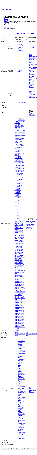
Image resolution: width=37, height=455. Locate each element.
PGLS (16, 254)
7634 (27, 330)
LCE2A (21, 225)
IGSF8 (21, 171)
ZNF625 (17, 317)
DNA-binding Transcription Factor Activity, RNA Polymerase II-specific (33, 71)
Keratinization (22, 102)
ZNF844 (21, 325)
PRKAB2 (22, 257)
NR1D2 (20, 247)
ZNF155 (17, 299)
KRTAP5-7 (18, 212)
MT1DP (21, 238)
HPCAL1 (17, 170)
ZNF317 (22, 304)
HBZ (19, 165)
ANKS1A (17, 123)
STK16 (16, 278)
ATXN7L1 (17, 126)
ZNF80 (31, 34)
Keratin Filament (20, 49)
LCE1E (21, 223)
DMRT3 (21, 145)
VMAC (32, 228)
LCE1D (17, 223)
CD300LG (17, 135)
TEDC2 (22, 281)
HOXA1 (20, 167)
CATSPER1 (22, 132)
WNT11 (17, 292)
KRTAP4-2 (18, 200)
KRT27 (33, 224)
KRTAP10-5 (18, 188)
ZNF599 (21, 316)
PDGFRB (17, 252)
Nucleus (31, 47)
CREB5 (21, 141)
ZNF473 (21, 308)
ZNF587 (17, 316)
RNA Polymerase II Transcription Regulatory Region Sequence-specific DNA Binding (33, 60)
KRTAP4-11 (18, 197)
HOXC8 (21, 168)
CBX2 (16, 133)
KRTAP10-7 (18, 190)
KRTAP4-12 (18, 199)
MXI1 (16, 240)
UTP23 (16, 290)
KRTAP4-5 (18, 203)
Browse (6, 19)
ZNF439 (21, 307)
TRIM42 (17, 287)
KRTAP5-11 (18, 205)
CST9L (16, 142)
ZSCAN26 (17, 328)
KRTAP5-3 (18, 208)
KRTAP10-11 (18, 185)
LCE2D (17, 228)
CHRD (20, 136)
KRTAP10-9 (20, 34)
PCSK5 (17, 250)
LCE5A (21, 232)
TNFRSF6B (21, 284)
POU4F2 (22, 255)
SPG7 (20, 275)
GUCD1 (21, 164)
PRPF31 (17, 258)
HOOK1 (28, 224)
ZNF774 (17, 322)
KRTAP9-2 (18, 215)
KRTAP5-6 (18, 211)
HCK (22, 165)
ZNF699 (17, 320)
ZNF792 (17, 324)
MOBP (16, 238)
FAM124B (21, 148)
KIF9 (16, 177)
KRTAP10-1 (18, 184)
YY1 (16, 295)
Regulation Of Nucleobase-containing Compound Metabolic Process (22, 426)
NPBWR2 (17, 246)
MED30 (17, 237)
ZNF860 (17, 327)
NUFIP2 (17, 249)
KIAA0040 (21, 176)
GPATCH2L (21, 162)
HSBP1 (22, 170)
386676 (17, 330)
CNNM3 (20, 139)
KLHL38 (20, 177)
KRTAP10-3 (18, 187)
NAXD (16, 241)
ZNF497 (17, 311)
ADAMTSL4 (21, 120)
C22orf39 (22, 130)
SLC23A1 (17, 267)
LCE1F (16, 225)
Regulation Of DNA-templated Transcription (22, 395)
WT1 (20, 292)
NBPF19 (21, 241)
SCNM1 (22, 264)
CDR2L (33, 221)
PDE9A (21, 250)
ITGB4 (16, 174)
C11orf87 (17, 130)
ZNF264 (17, 302)
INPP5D (17, 173)
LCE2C (21, 226)
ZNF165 (21, 299)
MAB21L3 (22, 234)
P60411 (17, 336)
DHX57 (17, 145)
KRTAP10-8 (18, 191)
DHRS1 (22, 144)
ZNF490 (17, 310)
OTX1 (21, 249)
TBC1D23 (17, 279)
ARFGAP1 (17, 124)
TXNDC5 (22, 287)
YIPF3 (22, 293)
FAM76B (17, 153)
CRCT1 (17, 141)
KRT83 (21, 179)
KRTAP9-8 (18, 220)
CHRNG (17, 138)
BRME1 (17, 129)
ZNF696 (17, 319)
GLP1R (17, 161)
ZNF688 (21, 317)
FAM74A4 (17, 152)
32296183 (13, 22)
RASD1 (21, 261)
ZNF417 (21, 305)
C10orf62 (21, 129)
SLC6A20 (17, 269)
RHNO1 (17, 263)
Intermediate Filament (21, 46)
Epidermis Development (21, 349)
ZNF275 (21, 302)
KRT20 (16, 179)
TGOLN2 (17, 282)
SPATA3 (22, 272)
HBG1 (16, 165)
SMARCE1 (18, 270)
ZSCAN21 (22, 327)
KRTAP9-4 (18, 219)
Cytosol (20, 44)
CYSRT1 (17, 144)
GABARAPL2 (18, 158)
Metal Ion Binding (31, 86)
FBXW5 (17, 155)
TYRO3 (22, 289)
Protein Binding (20, 70)
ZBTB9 (22, 296)
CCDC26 (20, 133)
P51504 (28, 336)
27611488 (31, 115)
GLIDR (21, 159)
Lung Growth (21, 438)
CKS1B (22, 138)
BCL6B (17, 127)
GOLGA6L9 (29, 222)
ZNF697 (21, 319)
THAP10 (22, 282)
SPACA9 (17, 272)
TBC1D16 (21, 278)
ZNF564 (17, 313)
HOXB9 (17, 168)
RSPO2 (21, 263)
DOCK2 (17, 147)
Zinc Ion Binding (31, 83)
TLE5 (16, 284)
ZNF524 (21, 311)
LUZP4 (17, 234)
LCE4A (17, 232)
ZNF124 (22, 298)
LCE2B (17, 226)
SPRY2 (21, 276)
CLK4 (16, 139)
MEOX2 (21, 237)
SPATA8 (17, 275)
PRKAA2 (17, 257)
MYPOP (20, 240)
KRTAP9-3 (18, 217)
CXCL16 (21, 142)
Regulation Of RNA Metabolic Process (22, 407)
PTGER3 (21, 258)
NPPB (16, 247)
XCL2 (18, 293)
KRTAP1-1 (18, 180)
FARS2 (22, 153)
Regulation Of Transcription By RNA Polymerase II (33, 94)
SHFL (21, 266)
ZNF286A (17, 304)
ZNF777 (21, 322)
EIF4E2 (21, 147)
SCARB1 (17, 264)
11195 (16, 332)
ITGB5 (20, 174)
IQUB (21, 173)
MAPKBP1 (18, 235)
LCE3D (17, 231)
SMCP (23, 270)
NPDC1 (22, 246)
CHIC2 (16, 136)
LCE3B (17, 229)
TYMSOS (17, 289)
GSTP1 (16, 164)
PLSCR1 (17, 255)
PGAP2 (22, 252)
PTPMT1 (17, 260)
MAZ (22, 235)
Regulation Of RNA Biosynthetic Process (22, 401)
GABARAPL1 (18, 156)
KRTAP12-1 (18, 193)
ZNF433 (17, 307)
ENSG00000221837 (20, 334)
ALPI (22, 121)
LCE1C (21, 222)
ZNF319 (17, 305)
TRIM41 (20, 285)
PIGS (19, 254)
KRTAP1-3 (18, 182)
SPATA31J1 (18, 273)
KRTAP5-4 (18, 209)
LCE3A (21, 228)
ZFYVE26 (17, 298)
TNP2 (16, 285)
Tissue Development (21, 390)
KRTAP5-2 (18, 206)
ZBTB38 (17, 296)
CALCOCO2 (33, 219)
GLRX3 (21, 161)
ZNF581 (21, 314)
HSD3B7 (17, 171)
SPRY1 (16, 276)
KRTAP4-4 (18, 202)
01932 (27, 332)
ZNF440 (17, 308)
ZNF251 (21, 301)
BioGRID (6, 28)
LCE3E (21, 231)
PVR (21, 260)
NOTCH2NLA (18, 244)
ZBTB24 (19, 295)
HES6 (16, 167)
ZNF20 (16, 301)
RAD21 (28, 228)
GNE (16, 162)
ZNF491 (21, 310)
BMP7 (21, 127)
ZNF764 (21, 320)
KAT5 (16, 176)
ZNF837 (17, 325)
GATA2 (17, 159)
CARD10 (28, 221)
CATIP (16, 132)
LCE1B (17, 222)
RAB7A (17, 261)
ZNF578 (17, 314)
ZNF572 (21, 313)
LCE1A (23, 220)
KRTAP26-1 (18, 196)
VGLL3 (21, 290)
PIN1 (22, 254)
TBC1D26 (17, 281)
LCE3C (21, 229)
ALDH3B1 (17, 121)
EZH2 (16, 148)
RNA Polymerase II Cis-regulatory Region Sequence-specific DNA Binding (21, 371)
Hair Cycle (21, 388)
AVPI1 (22, 126)
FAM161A (17, 150)
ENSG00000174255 (31, 334)
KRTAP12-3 (18, 194)
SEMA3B (17, 266)
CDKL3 (22, 135)
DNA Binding (33, 77)
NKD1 (22, 243)
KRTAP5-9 (18, 214)
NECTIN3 (17, 243)
